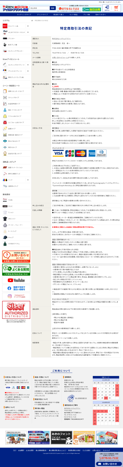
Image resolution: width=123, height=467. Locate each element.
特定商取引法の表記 (41, 20)
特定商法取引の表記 (74, 450)
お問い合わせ (110, 463)
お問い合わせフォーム (60, 57)
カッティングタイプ (24, 14)
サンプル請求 (86, 450)
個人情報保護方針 (81, 398)
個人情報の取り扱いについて (57, 450)
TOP (14, 450)
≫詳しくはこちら (40, 395)
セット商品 (73, 14)
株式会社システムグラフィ (61, 38)
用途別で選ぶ (58, 14)
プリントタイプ (42, 14)
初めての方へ (100, 14)
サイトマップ (106, 450)
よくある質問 (29, 450)
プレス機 (86, 14)
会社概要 (21, 450)
